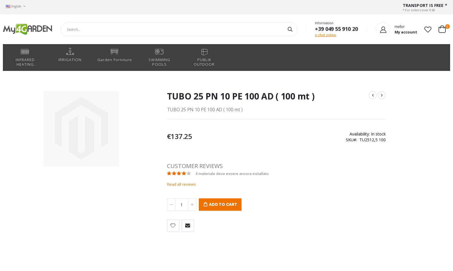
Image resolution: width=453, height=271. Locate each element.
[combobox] (179, 29)
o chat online (325, 35)
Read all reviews (160, 184)
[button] (428, 29)
